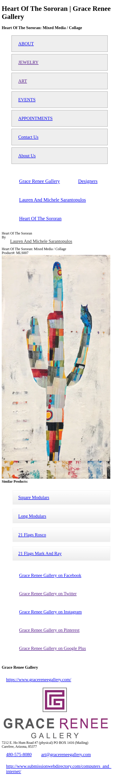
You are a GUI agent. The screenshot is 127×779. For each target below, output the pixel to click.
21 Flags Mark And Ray (40, 553)
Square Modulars (33, 497)
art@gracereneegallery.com (66, 754)
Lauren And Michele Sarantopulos (41, 241)
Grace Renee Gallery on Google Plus (52, 648)
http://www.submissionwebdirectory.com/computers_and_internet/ (58, 769)
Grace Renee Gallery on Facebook (50, 575)
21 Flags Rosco (32, 534)
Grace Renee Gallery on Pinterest (49, 629)
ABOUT (26, 43)
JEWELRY (28, 62)
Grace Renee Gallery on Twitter (48, 593)
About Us (27, 155)
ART (22, 80)
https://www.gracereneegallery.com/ (38, 679)
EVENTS (27, 99)
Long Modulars (32, 515)
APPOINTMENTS (35, 118)
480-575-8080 (19, 754)
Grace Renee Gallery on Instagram (50, 611)
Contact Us (28, 136)
